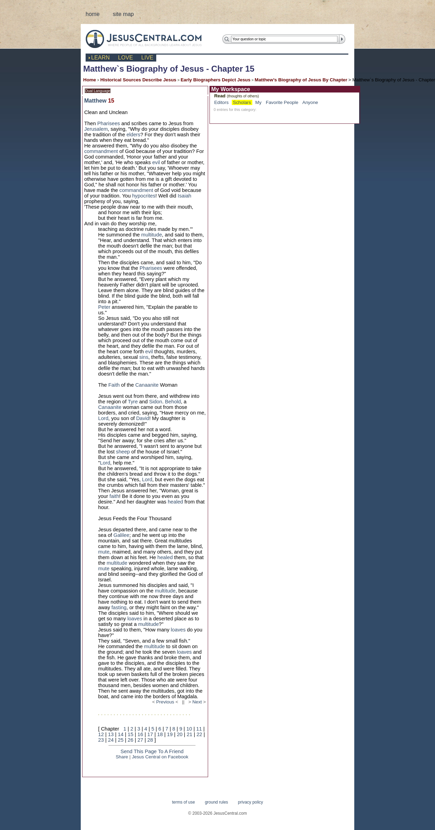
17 (150, 734)
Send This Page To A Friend (151, 751)
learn (100, 58)
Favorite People (282, 102)
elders (133, 134)
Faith (114, 385)
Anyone (310, 102)
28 (150, 740)
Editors (221, 102)
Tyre (133, 401)
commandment (101, 151)
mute (104, 552)
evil (156, 162)
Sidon (155, 401)
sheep (123, 451)
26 (130, 740)
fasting (118, 607)
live (147, 58)
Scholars (242, 102)
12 (101, 734)
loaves (134, 618)
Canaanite (147, 385)
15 (130, 734)
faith (114, 496)
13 (110, 734)
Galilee (121, 535)
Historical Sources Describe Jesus (138, 79)
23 (101, 740)
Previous (165, 701)
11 (199, 729)
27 (140, 740)
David (142, 418)
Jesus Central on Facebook (160, 756)
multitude (151, 234)
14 (121, 734)
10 (189, 729)
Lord (103, 418)
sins (143, 357)
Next (197, 701)
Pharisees (108, 123)
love (125, 58)
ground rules (216, 802)
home (93, 14)
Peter (104, 307)
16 (140, 734)
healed (175, 502)
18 (160, 734)
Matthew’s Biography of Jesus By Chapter (301, 79)
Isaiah (184, 196)
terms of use (183, 802)
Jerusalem (96, 129)
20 (179, 734)
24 (110, 740)
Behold (173, 401)
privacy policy (250, 802)
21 (189, 734)
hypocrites (144, 196)
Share (122, 756)
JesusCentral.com (149, 39)
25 (121, 740)
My (258, 102)
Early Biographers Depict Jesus (216, 79)
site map (123, 14)
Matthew (95, 101)
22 (199, 734)
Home (89, 79)
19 (170, 734)
